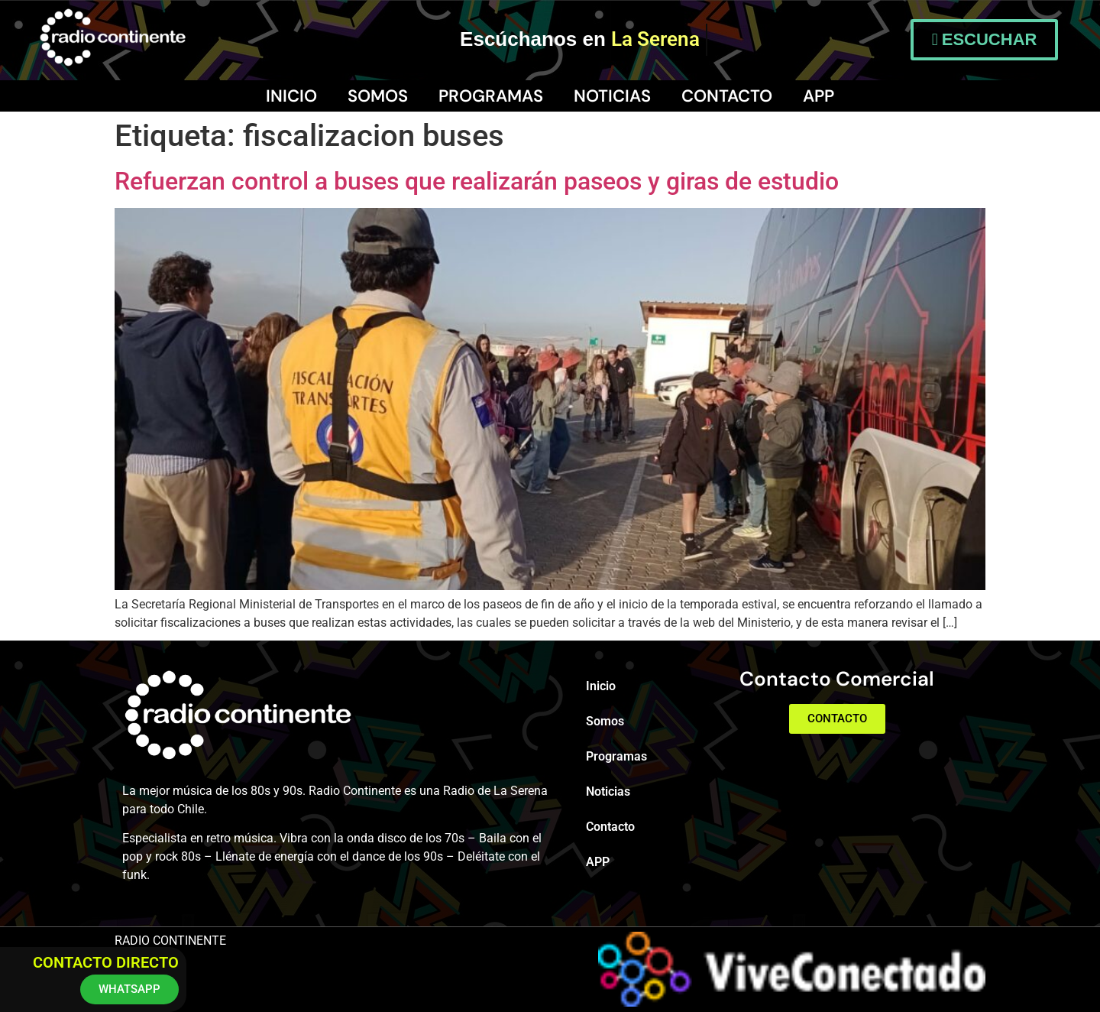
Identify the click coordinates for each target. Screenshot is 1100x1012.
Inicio (291, 96)
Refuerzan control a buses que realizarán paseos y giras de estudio (477, 181)
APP (818, 96)
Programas (490, 96)
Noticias (612, 96)
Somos (378, 96)
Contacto (726, 96)
